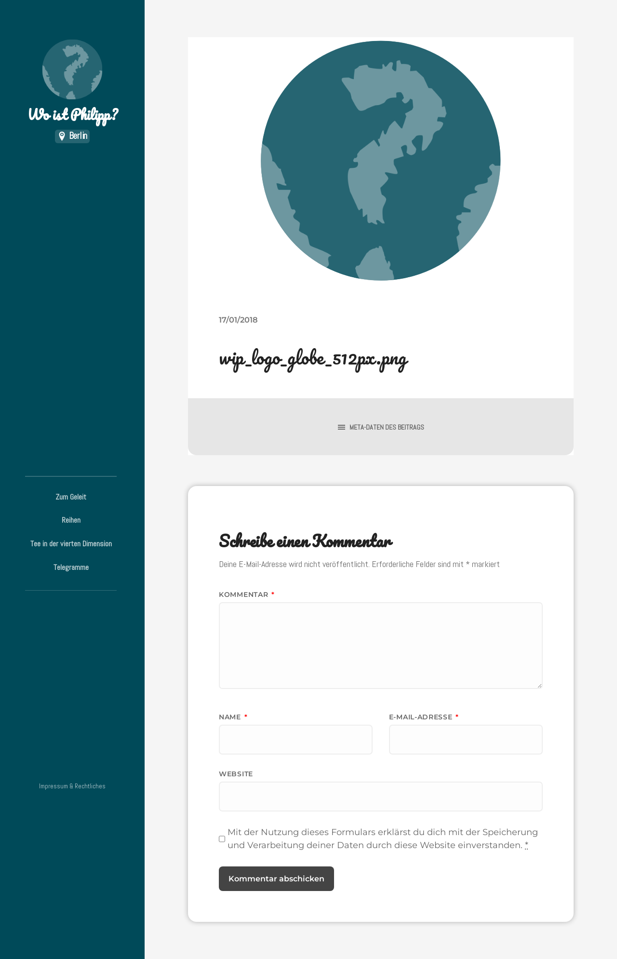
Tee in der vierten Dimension (71, 544)
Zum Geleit (70, 497)
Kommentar (247, 594)
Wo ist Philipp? (72, 82)
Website (236, 774)
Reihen (71, 520)
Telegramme (71, 567)
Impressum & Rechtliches (72, 786)
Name (233, 717)
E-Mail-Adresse (424, 717)
